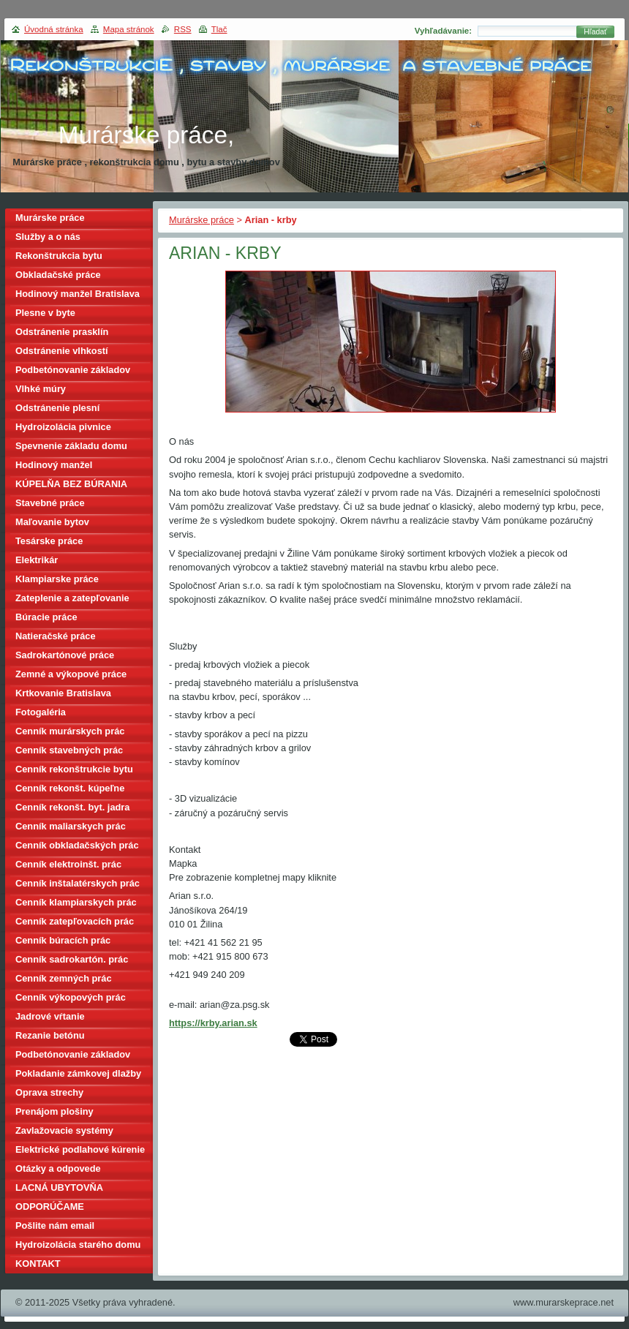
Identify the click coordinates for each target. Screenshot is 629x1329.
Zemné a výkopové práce (71, 674)
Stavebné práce (50, 502)
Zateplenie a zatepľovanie (72, 597)
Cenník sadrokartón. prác (71, 959)
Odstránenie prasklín (61, 331)
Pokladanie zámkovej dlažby (78, 1073)
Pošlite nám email (54, 1225)
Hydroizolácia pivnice (63, 426)
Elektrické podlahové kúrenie (80, 1149)
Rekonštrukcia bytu (58, 255)
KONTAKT (38, 1263)
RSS (183, 29)
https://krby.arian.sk (213, 1022)
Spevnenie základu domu (71, 445)
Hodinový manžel (53, 464)
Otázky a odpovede (58, 1168)
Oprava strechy (49, 1092)
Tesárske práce (49, 540)
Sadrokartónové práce (64, 655)
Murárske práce (201, 219)
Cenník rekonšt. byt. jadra (72, 807)
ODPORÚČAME (49, 1206)
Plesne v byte (45, 312)
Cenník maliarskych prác (70, 826)
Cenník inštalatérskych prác (77, 883)
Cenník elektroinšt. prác (68, 864)
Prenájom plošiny (54, 1111)
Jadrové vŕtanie (50, 1016)
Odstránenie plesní (57, 407)
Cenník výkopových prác (70, 997)
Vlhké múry (40, 388)
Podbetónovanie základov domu (72, 1056)
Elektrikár (36, 559)
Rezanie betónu (50, 1035)
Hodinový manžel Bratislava (77, 293)
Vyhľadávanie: (443, 30)
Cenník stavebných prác (69, 750)
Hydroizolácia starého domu (77, 1244)
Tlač (219, 29)
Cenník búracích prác (62, 940)
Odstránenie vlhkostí (61, 350)
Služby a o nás (47, 236)
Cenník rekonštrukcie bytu (74, 769)
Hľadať (595, 32)
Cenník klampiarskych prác (76, 902)
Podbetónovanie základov (72, 369)
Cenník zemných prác (63, 978)
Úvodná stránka (53, 29)
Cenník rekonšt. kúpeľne (69, 788)
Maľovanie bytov (52, 521)
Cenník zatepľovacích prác (74, 921)
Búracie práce (46, 616)
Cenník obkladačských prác (77, 845)
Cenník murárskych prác (69, 731)
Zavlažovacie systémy (64, 1130)
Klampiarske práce (57, 578)
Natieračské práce (55, 635)
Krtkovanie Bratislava (63, 693)
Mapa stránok (128, 29)
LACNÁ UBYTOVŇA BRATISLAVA (59, 1189)
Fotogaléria (40, 712)
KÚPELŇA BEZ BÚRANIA (71, 483)
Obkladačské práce (58, 274)
